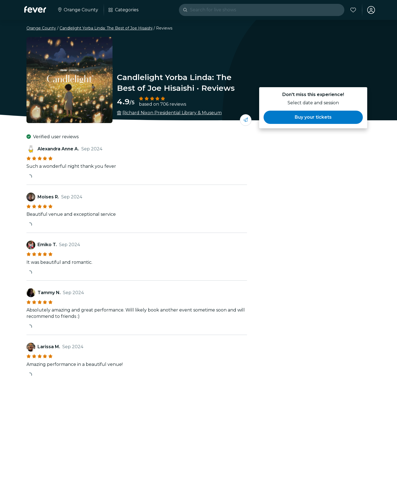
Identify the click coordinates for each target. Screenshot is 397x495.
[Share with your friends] (245, 120)
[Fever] (35, 9)
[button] (313, 117)
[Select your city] (77, 10)
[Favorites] (353, 10)
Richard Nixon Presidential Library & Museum (172, 112)
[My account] (371, 10)
